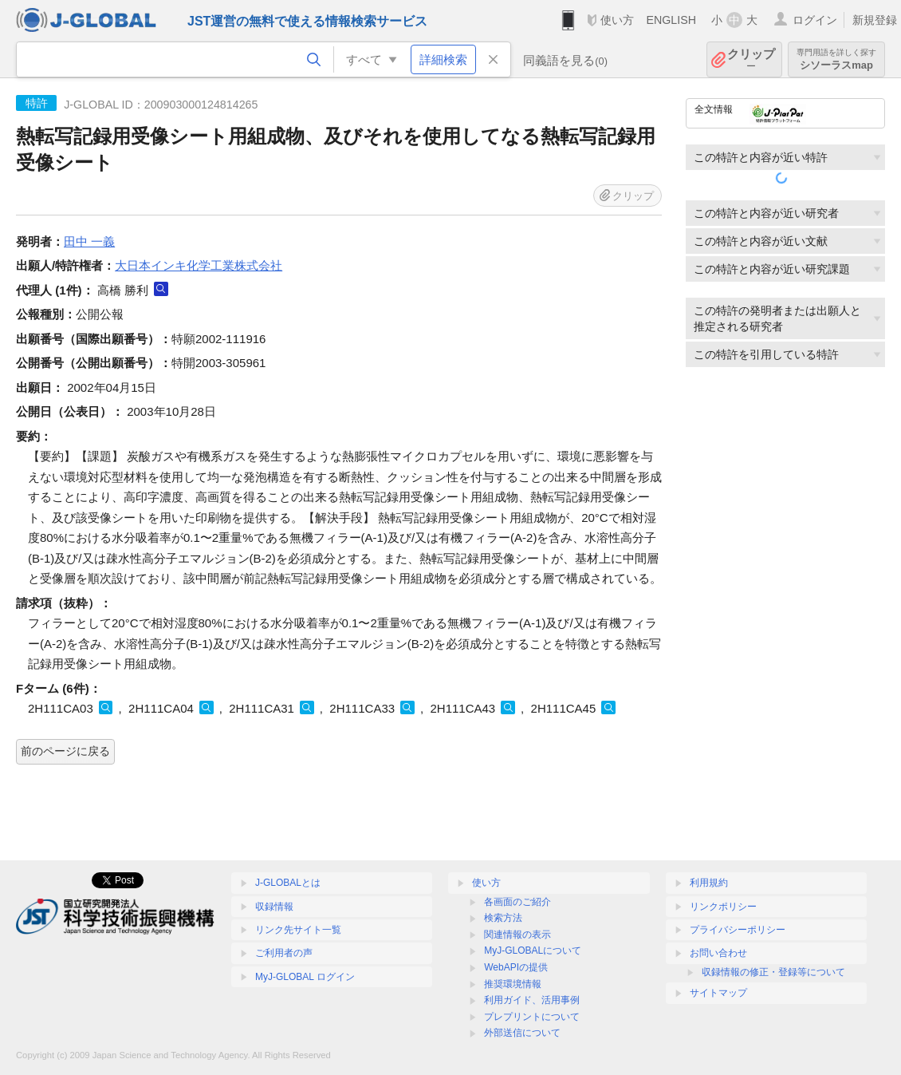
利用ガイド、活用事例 (532, 1000)
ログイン (815, 20)
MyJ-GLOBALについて (532, 950)
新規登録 (874, 20)
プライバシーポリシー (737, 929)
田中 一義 (89, 241)
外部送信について (522, 1032)
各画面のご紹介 (517, 901)
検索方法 (503, 917)
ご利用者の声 (284, 952)
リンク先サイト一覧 (298, 929)
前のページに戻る (65, 751)
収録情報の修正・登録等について (773, 972)
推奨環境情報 (512, 984)
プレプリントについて (532, 1016)
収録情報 (274, 906)
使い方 (617, 20)
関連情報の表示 (517, 934)
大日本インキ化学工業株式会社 (198, 265)
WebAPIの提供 (516, 967)
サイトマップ (718, 992)
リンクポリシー (723, 906)
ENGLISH (671, 20)
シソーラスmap (836, 59)
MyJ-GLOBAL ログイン (305, 976)
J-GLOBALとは (288, 882)
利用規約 (709, 882)
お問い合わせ (718, 952)
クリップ (751, 59)
